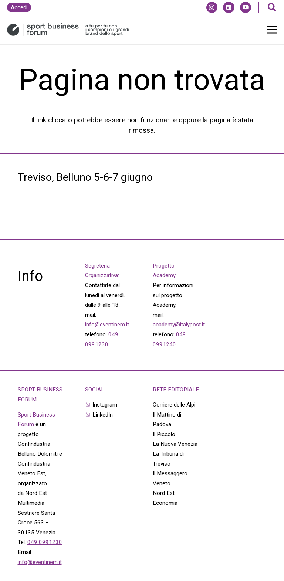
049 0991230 (44, 542)
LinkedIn (102, 414)
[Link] (68, 29)
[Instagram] (211, 7)
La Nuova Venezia (175, 444)
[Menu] (272, 29)
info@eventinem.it (107, 324)
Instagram (104, 404)
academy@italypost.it (179, 324)
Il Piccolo (164, 434)
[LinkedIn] (228, 7)
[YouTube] (245, 7)
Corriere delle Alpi (174, 404)
